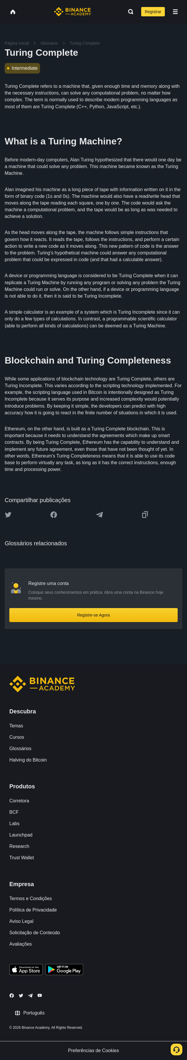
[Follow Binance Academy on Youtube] (39, 995)
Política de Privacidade (33, 909)
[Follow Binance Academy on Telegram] (30, 995)
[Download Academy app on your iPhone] (26, 970)
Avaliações (20, 944)
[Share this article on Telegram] (99, 514)
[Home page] (72, 11)
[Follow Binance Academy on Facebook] (11, 995)
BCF (14, 812)
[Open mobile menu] (175, 11)
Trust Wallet (21, 857)
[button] (175, 11)
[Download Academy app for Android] (64, 970)
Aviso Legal (21, 921)
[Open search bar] (129, 11)
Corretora (19, 800)
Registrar (153, 11)
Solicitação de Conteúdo (34, 932)
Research (19, 846)
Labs (14, 823)
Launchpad (20, 834)
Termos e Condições (30, 898)
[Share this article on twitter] (8, 514)
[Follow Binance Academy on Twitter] (21, 995)
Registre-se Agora (93, 615)
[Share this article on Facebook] (53, 514)
